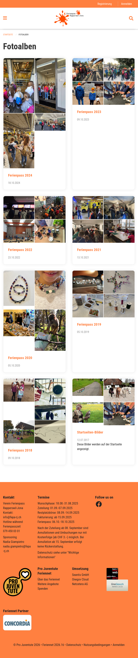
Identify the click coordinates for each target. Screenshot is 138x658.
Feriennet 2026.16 (53, 645)
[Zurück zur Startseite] (69, 19)
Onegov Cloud (80, 579)
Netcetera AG (80, 584)
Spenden (43, 588)
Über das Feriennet (49, 579)
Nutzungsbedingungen (97, 645)
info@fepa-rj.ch (12, 517)
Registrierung (104, 3)
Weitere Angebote (48, 584)
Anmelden (126, 3)
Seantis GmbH (80, 575)
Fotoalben (24, 34)
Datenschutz (73, 645)
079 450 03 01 (11, 531)
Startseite (8, 34)
